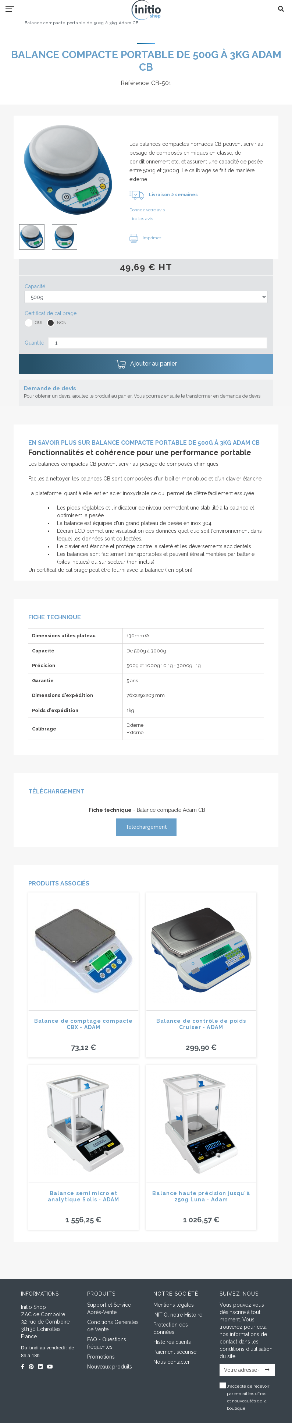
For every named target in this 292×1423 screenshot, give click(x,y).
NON (62, 322)
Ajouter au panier (146, 364)
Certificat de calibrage (50, 313)
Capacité (35, 286)
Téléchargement (146, 827)
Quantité (34, 343)
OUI (38, 322)
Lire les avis (141, 218)
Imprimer (145, 237)
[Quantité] (158, 343)
